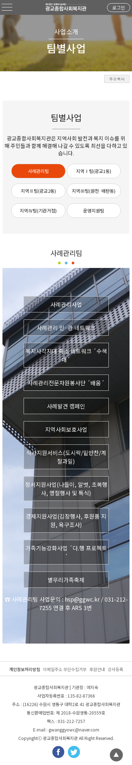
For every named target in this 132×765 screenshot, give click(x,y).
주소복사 (117, 79)
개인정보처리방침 (24, 669)
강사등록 (115, 669)
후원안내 (97, 669)
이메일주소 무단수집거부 (65, 669)
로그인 (118, 7)
